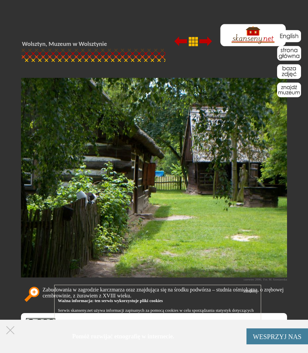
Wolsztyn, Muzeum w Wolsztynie (64, 44)
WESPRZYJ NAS (277, 336)
